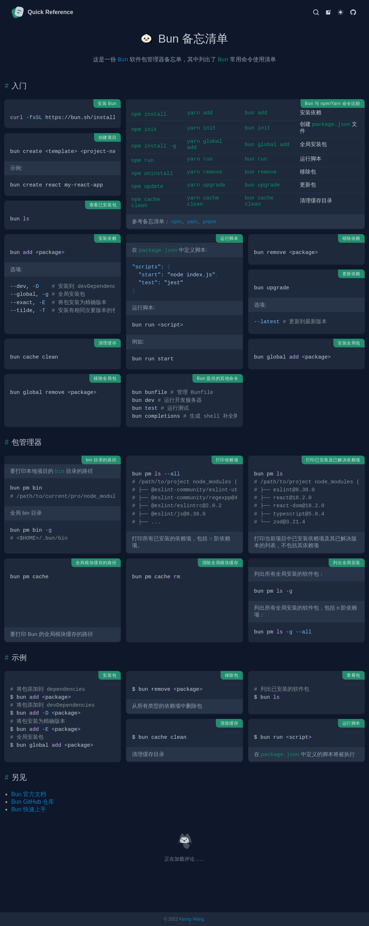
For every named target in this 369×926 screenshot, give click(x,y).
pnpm (209, 221)
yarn (192, 221)
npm (177, 221)
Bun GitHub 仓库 (32, 802)
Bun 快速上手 (28, 809)
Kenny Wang (191, 919)
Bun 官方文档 (28, 794)
